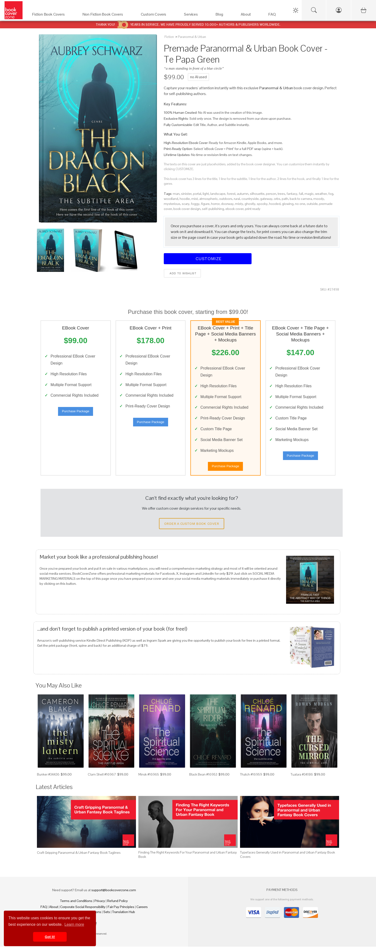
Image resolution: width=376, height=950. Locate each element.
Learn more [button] (74, 924)
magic (309, 193)
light (206, 193)
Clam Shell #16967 (102, 777)
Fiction (169, 37)
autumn (242, 193)
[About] (250, 15)
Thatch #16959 (251, 777)
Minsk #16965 (148, 777)
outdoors (225, 199)
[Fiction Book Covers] (52, 15)
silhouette (257, 193)
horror (215, 204)
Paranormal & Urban (192, 37)
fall (301, 193)
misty (239, 204)
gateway (266, 199)
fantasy (292, 193)
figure (205, 204)
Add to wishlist (182, 273)
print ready (252, 209)
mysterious (172, 204)
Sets (106, 915)
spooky (262, 204)
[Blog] (223, 15)
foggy (195, 204)
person (271, 193)
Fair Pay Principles (121, 910)
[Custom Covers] (157, 15)
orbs (277, 199)
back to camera (301, 199)
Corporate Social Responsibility (83, 910)
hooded (275, 204)
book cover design (186, 209)
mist (194, 199)
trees (281, 193)
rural (237, 199)
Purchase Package (75, 413)
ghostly (250, 204)
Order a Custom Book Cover (191, 527)
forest (231, 193)
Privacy (99, 904)
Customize (208, 258)
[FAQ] (276, 15)
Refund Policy (117, 904)
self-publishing (213, 209)
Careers (142, 910)
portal (197, 193)
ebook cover (234, 209)
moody (318, 199)
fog (330, 193)
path (285, 199)
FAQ (44, 910)
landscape (217, 193)
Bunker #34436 (48, 777)
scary (185, 204)
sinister (186, 193)
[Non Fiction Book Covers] (107, 15)
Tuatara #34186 (302, 777)
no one (300, 204)
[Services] (195, 15)
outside (312, 204)
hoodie (185, 199)
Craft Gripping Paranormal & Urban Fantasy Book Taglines (78, 856)
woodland (171, 199)
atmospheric (208, 199)
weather (321, 193)
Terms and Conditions (76, 904)
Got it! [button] (50, 937)
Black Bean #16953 (203, 777)
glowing (288, 204)
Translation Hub (123, 915)
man (176, 193)
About (53, 910)
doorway (227, 204)
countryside (250, 199)
